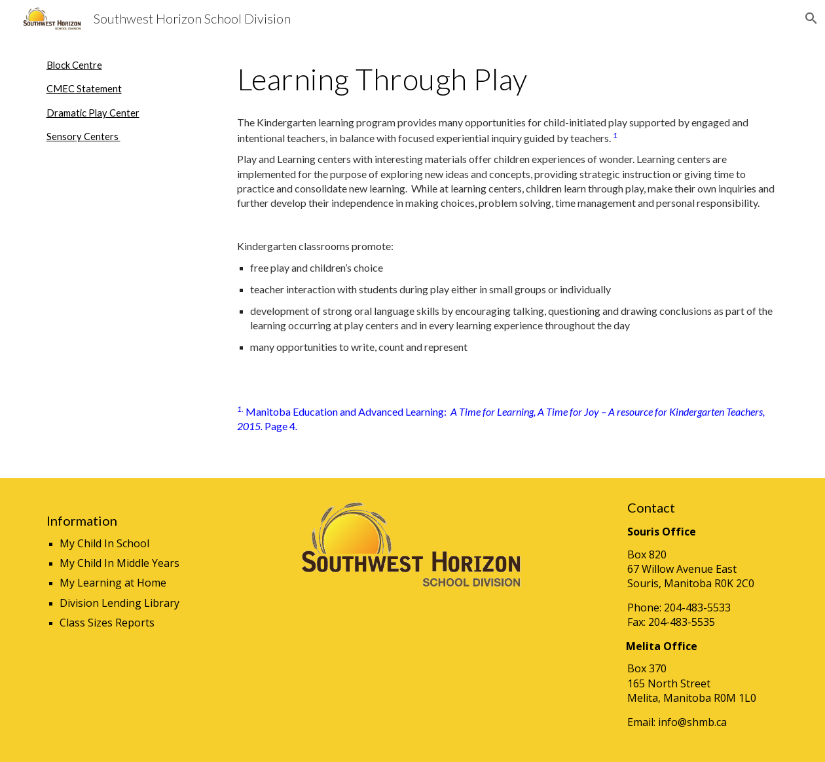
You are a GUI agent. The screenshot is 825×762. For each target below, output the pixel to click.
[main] (127, 101)
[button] (809, 18)
